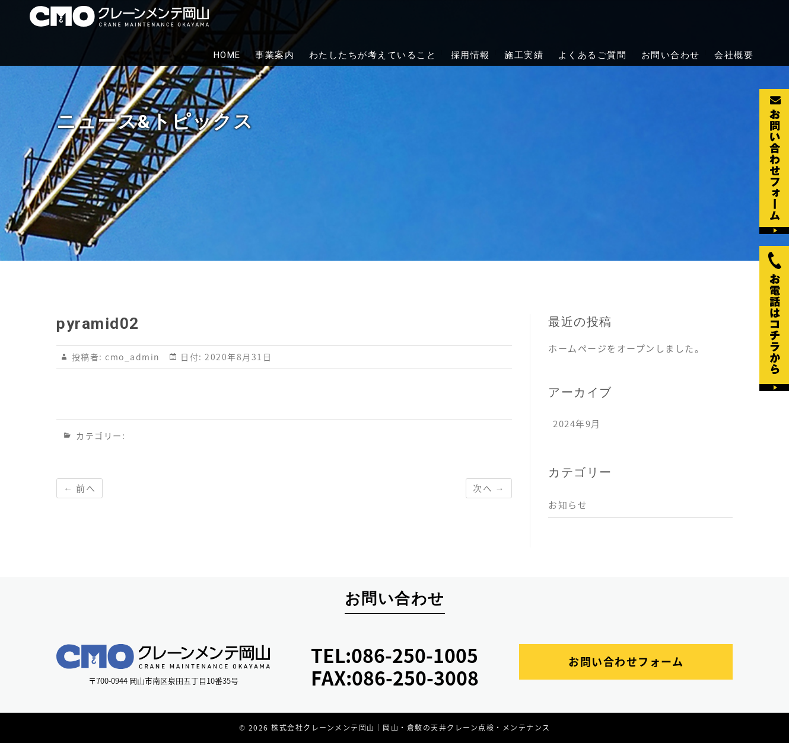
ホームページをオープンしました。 (626, 348)
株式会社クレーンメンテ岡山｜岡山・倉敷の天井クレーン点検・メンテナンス (411, 727)
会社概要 (733, 55)
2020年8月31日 (237, 357)
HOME (227, 55)
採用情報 (470, 55)
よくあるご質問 (592, 55)
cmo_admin (131, 357)
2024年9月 (577, 423)
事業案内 (274, 55)
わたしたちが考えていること (373, 55)
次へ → (489, 488)
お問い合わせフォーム (625, 662)
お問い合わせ (670, 55)
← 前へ (79, 488)
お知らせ (567, 504)
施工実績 (523, 55)
